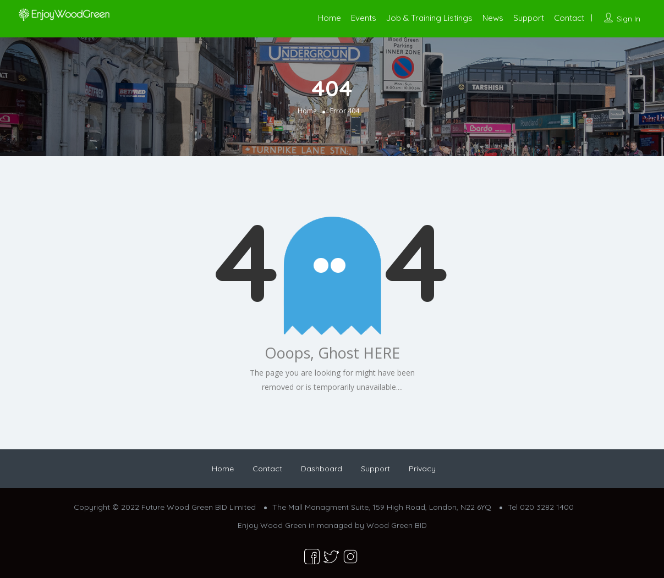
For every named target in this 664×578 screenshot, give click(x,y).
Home (329, 18)
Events (363, 18)
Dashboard (321, 469)
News (492, 18)
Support (528, 18)
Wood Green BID (396, 525)
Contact (569, 18)
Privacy (422, 469)
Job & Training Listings (429, 18)
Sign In (628, 19)
